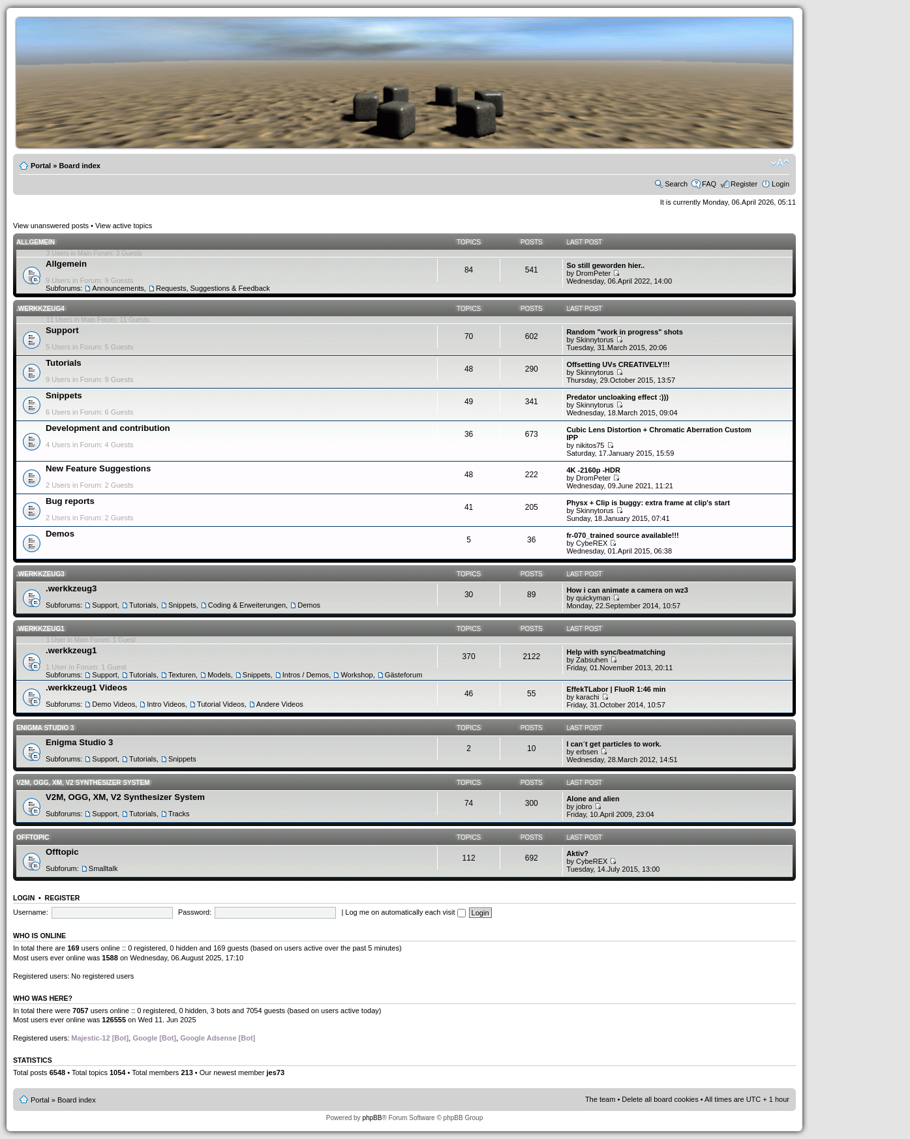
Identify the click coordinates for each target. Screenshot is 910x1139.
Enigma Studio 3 (45, 728)
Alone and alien (592, 799)
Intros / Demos (305, 675)
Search (676, 184)
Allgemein (35, 242)
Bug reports (70, 501)
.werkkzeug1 (40, 628)
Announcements (118, 288)
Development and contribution (108, 428)
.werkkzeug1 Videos (86, 687)
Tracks (179, 814)
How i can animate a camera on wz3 (627, 590)
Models (218, 675)
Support (62, 330)
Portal (41, 166)
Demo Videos (113, 704)
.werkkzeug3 (40, 574)
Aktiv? (577, 853)
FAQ (709, 184)
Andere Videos (279, 704)
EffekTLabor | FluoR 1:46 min (615, 689)
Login (780, 184)
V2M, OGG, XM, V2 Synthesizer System (82, 782)
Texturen (182, 675)
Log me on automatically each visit (405, 912)
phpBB (372, 1117)
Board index (79, 166)
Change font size (779, 163)
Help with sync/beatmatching (615, 652)
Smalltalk (103, 868)
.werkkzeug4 (40, 308)
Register (744, 184)
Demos (60, 534)
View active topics (123, 225)
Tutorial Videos (221, 704)
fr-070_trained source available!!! (622, 535)
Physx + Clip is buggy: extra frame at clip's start (648, 503)
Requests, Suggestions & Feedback (213, 288)
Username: (30, 912)
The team (600, 1099)
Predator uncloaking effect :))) (617, 397)
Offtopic (32, 837)
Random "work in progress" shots (624, 332)
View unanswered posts (51, 225)
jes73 (275, 1072)
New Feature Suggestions (98, 468)
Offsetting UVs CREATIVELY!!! (617, 364)
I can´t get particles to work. (613, 744)
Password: (194, 912)
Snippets (64, 395)
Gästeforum (403, 675)
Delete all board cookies (660, 1099)
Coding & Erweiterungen (247, 605)
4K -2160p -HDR (593, 470)
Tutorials (64, 363)
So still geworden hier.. (605, 265)
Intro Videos (166, 704)
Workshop (356, 675)
